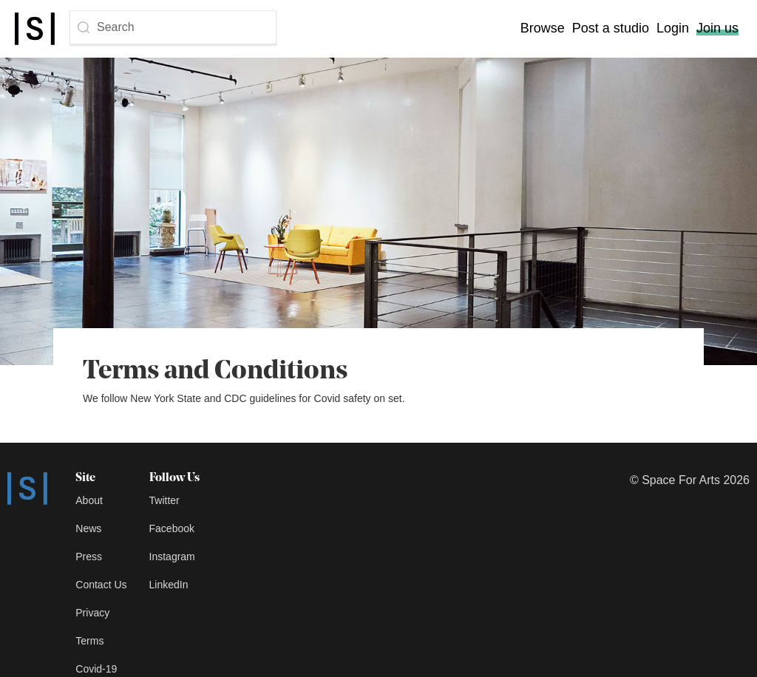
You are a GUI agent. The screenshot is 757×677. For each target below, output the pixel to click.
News (88, 528)
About (89, 500)
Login (672, 28)
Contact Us (100, 585)
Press (88, 556)
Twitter (164, 500)
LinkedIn (169, 585)
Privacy (92, 613)
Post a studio (610, 28)
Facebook (171, 528)
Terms (89, 641)
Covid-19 (96, 669)
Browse (542, 28)
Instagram (172, 556)
